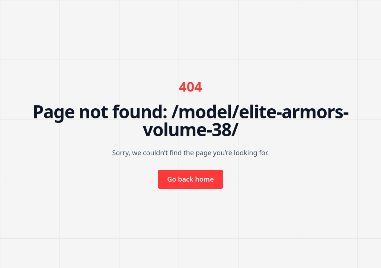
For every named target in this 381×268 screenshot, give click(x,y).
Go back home (190, 179)
